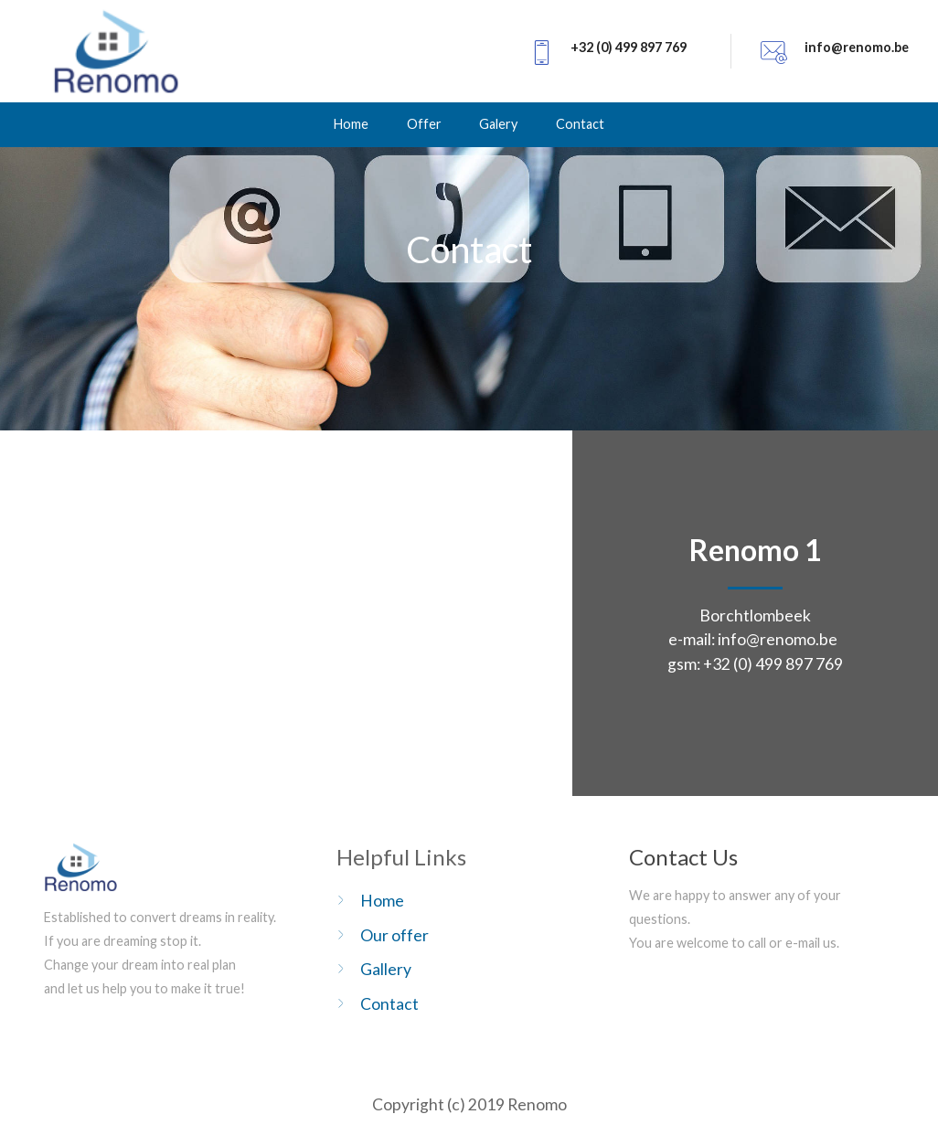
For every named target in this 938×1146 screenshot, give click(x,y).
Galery (498, 124)
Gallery (385, 969)
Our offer (394, 935)
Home (351, 124)
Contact (580, 124)
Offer (424, 124)
